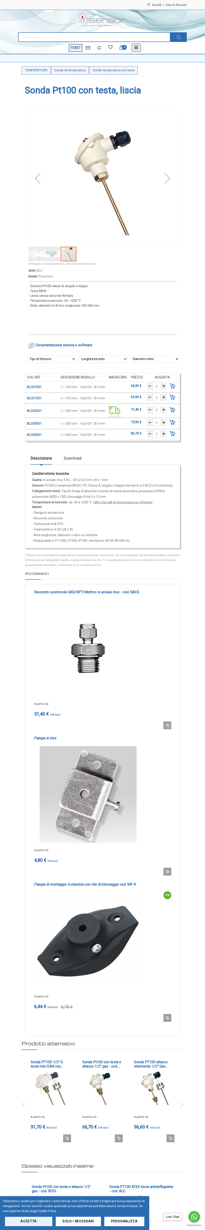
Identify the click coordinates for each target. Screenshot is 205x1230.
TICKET (75, 48)
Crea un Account (176, 5)
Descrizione (41, 458)
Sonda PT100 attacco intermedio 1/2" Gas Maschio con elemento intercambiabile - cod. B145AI (152, 1064)
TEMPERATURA (36, 70)
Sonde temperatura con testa (114, 70)
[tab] (41, 459)
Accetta (28, 1221)
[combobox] (94, 37)
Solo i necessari (78, 1221)
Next (181, 1105)
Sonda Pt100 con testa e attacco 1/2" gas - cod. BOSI (101, 1064)
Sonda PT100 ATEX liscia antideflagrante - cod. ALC (141, 1189)
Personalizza (124, 1221)
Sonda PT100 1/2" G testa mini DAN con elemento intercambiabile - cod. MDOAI (50, 1064)
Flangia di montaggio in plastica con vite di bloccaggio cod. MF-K (85, 884)
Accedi (156, 5)
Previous (23, 1105)
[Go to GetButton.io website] (194, 1225)
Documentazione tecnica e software (64, 345)
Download (72, 458)
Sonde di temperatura (70, 70)
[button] (38, 178)
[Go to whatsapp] (194, 1216)
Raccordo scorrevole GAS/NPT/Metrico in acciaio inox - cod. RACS (86, 592)
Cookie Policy (47, 1211)
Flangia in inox (45, 738)
